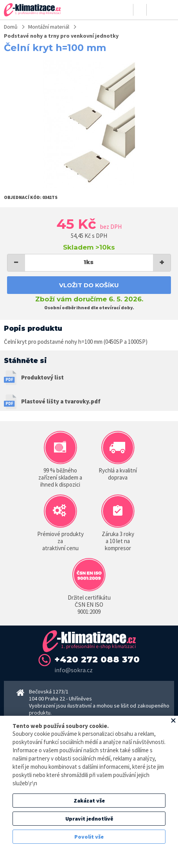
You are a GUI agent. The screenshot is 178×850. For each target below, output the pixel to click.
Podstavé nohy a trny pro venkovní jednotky (61, 35)
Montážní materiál (48, 26)
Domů (11, 26)
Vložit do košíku (89, 285)
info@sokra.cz (73, 670)
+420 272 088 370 (97, 659)
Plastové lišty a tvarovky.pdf (61, 401)
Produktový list (42, 377)
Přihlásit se (126, 10)
